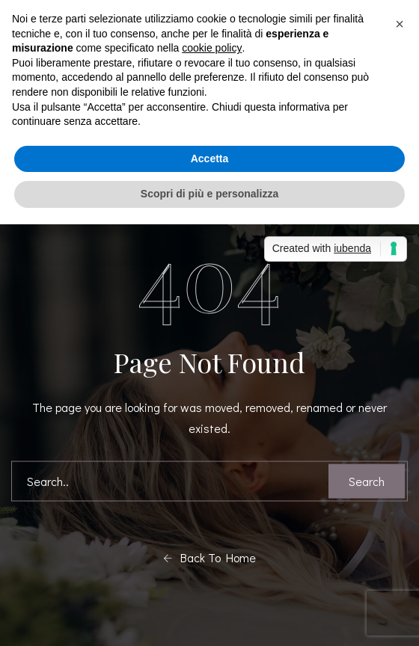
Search (367, 481)
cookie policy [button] (212, 48)
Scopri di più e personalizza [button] (209, 194)
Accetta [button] (210, 158)
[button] (400, 24)
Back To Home (209, 557)
